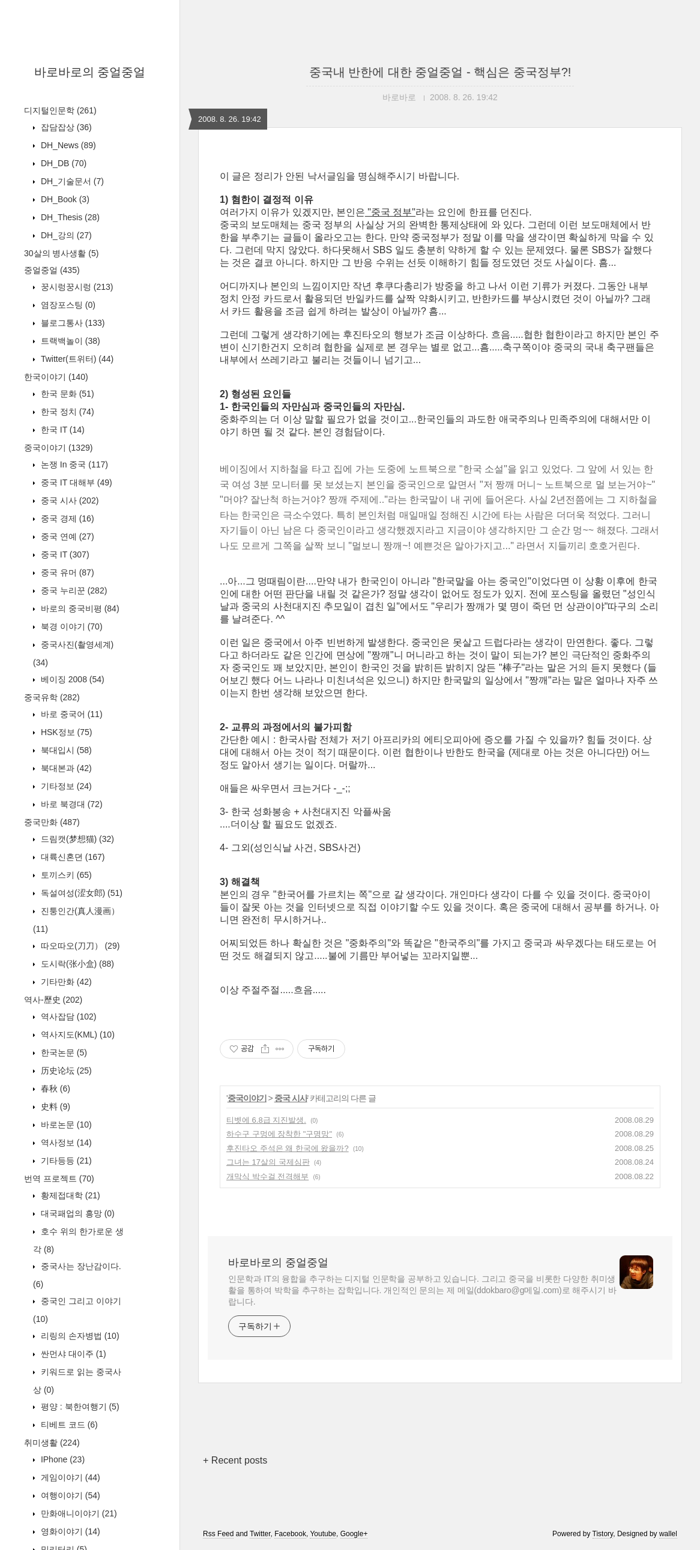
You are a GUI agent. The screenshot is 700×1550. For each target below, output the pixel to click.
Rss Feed (218, 1534)
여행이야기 (69, 1495)
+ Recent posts (235, 1460)
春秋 (54, 1088)
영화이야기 (69, 1531)
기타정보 (65, 786)
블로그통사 (71, 323)
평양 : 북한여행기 (78, 1406)
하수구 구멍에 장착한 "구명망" (279, 1133)
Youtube (323, 1534)
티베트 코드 (68, 1424)
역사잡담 (67, 1016)
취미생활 (52, 1442)
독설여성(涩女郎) (80, 893)
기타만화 (65, 982)
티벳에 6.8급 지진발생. (266, 1120)
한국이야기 (56, 377)
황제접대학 (69, 1195)
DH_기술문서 (71, 181)
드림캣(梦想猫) (76, 839)
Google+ (354, 1534)
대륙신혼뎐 (71, 857)
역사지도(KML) (76, 1034)
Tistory (603, 1534)
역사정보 (65, 1142)
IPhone (61, 1459)
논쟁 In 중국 (73, 464)
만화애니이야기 (77, 1513)
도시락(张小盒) (76, 964)
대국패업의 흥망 (76, 1213)
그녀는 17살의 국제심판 (268, 1162)
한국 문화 (66, 393)
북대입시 (65, 750)
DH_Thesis (69, 217)
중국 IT (63, 554)
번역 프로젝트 (59, 1178)
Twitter (260, 1534)
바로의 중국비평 (78, 608)
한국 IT (61, 429)
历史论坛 (65, 1070)
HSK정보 (65, 732)
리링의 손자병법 (78, 1336)
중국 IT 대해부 (75, 482)
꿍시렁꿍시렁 (75, 287)
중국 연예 (66, 536)
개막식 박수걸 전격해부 (267, 1176)
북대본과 (65, 768)
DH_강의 (65, 235)
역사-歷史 (53, 1000)
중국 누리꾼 (72, 590)
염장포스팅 (66, 305)
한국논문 (62, 1052)
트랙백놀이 (69, 341)
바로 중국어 (70, 714)
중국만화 (52, 822)
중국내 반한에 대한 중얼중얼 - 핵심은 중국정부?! (440, 72)
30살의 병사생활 (61, 253)
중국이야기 (58, 447)
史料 (54, 1106)
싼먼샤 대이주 (72, 1354)
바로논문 (65, 1124)
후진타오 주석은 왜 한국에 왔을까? (287, 1148)
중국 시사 (68, 500)
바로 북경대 (70, 804)
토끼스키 (65, 875)
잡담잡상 (65, 127)
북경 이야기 (70, 626)
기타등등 (65, 1160)
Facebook (290, 1534)
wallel (668, 1534)
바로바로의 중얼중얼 (90, 72)
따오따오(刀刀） (78, 946)
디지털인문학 (60, 110)
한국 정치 (66, 411)
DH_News (67, 145)
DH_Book (63, 199)
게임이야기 (69, 1477)
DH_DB (62, 163)
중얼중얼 (52, 270)
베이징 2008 (71, 679)
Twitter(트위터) (75, 359)
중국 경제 (66, 518)
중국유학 (52, 697)
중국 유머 (66, 572)
